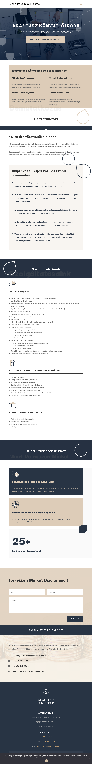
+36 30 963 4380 (48, 741)
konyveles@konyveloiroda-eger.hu (28, 671)
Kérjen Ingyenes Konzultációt (45, 39)
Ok (46, 761)
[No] (89, 759)
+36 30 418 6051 (48, 737)
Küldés (75, 618)
